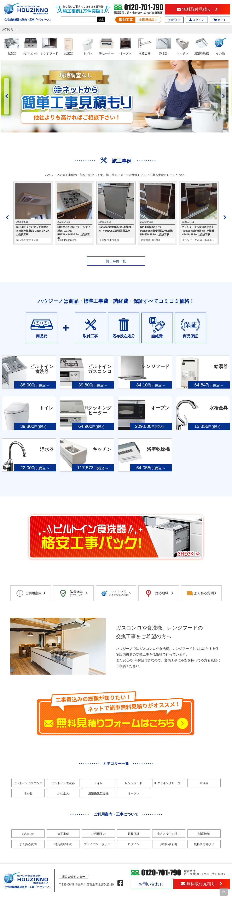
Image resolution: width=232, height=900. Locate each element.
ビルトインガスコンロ (27, 783)
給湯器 (204, 783)
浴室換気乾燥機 (98, 793)
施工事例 (63, 833)
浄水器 (28, 793)
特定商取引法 (63, 844)
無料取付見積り (197, 9)
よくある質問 (28, 844)
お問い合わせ (169, 844)
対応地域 (204, 833)
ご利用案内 (98, 833)
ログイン (196, 20)
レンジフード (133, 783)
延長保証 (133, 833)
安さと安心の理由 (168, 833)
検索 (101, 19)
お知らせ (28, 833)
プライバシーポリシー (98, 844)
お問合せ (174, 20)
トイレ (98, 783)
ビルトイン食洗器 (63, 783)
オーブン (133, 793)
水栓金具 (63, 793)
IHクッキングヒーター (168, 783)
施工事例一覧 (116, 261)
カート (220, 20)
